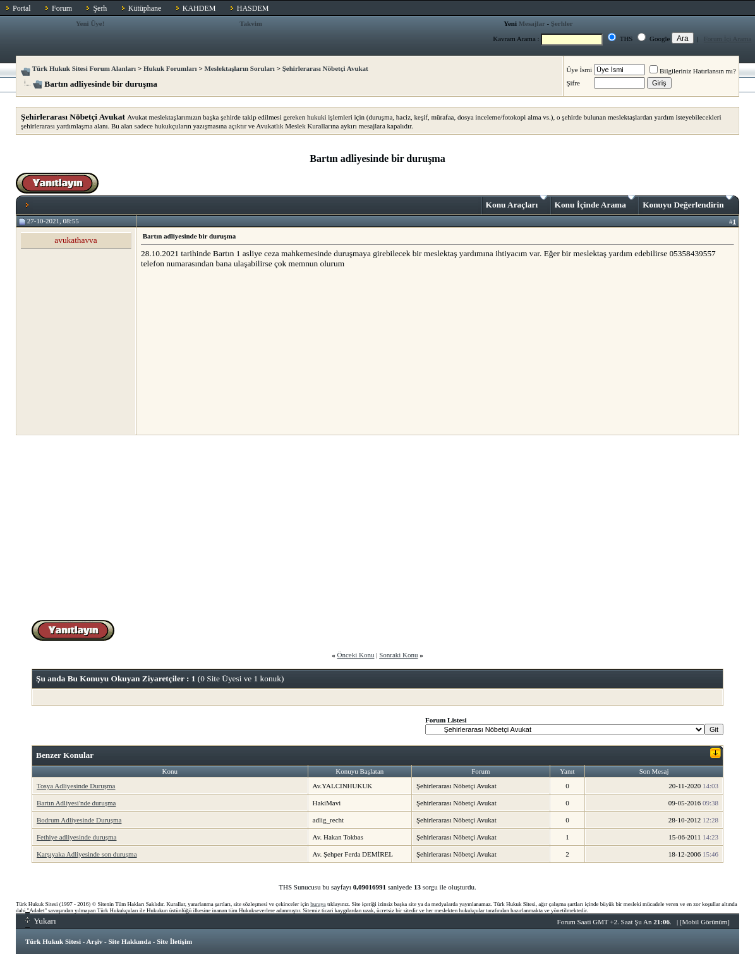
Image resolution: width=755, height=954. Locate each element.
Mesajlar (532, 23)
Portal (22, 8)
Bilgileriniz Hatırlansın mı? (692, 71)
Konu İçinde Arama (595, 202)
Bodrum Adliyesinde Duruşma (79, 820)
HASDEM (253, 8)
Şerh (100, 8)
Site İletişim (174, 941)
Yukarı (40, 921)
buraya (318, 904)
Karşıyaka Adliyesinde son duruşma (87, 854)
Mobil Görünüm (705, 922)
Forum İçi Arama (728, 38)
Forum (62, 8)
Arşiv (95, 941)
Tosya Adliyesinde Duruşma (76, 786)
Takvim (250, 23)
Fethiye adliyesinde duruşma (76, 837)
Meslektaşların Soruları (239, 68)
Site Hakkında (129, 941)
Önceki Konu (355, 655)
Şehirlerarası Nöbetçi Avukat (325, 68)
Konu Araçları (516, 202)
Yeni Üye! (90, 23)
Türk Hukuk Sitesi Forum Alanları (84, 68)
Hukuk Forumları (170, 68)
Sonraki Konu (398, 655)
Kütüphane (145, 8)
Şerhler (562, 23)
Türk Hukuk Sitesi (53, 941)
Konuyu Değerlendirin (688, 202)
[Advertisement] (235, 351)
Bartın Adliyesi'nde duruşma (76, 803)
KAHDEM (199, 8)
